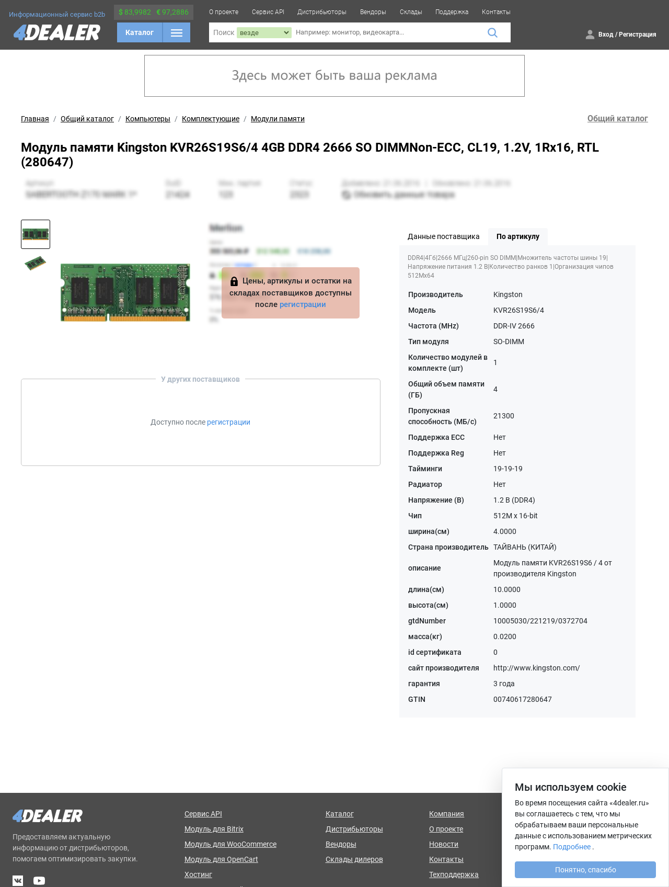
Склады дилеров (354, 859)
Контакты (496, 12)
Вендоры (373, 12)
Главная (35, 119)
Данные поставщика (444, 236)
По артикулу (518, 236)
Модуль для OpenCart (221, 859)
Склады (411, 12)
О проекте (223, 12)
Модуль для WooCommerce (230, 844)
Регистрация (637, 34)
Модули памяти (278, 119)
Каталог (139, 32)
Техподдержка (454, 874)
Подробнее (572, 847)
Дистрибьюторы (322, 12)
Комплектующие (210, 119)
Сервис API (268, 12)
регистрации (303, 304)
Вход (606, 34)
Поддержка (451, 12)
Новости (443, 844)
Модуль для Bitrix (214, 829)
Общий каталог (87, 119)
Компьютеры (147, 119)
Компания (446, 814)
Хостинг (198, 874)
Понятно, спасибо (585, 870)
